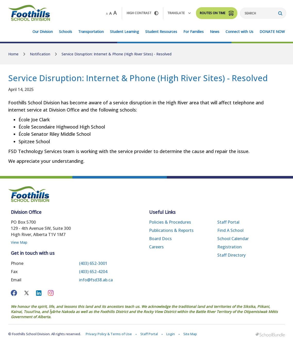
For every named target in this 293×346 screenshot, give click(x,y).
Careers (156, 247)
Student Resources (161, 31)
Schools (65, 31)
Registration (229, 247)
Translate (179, 13)
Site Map (190, 334)
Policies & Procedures (170, 222)
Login (170, 334)
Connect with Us (239, 31)
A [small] (107, 13)
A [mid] (110, 13)
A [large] (115, 12)
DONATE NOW (272, 31)
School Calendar (233, 238)
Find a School (230, 230)
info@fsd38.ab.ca (96, 280)
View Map (19, 242)
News (214, 31)
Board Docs (160, 238)
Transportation (91, 31)
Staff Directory (231, 255)
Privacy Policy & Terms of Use (109, 334)
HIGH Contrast (142, 13)
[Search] (263, 13)
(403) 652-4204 (93, 271)
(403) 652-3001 (93, 263)
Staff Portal (228, 222)
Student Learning (124, 31)
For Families (193, 31)
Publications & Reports (171, 230)
